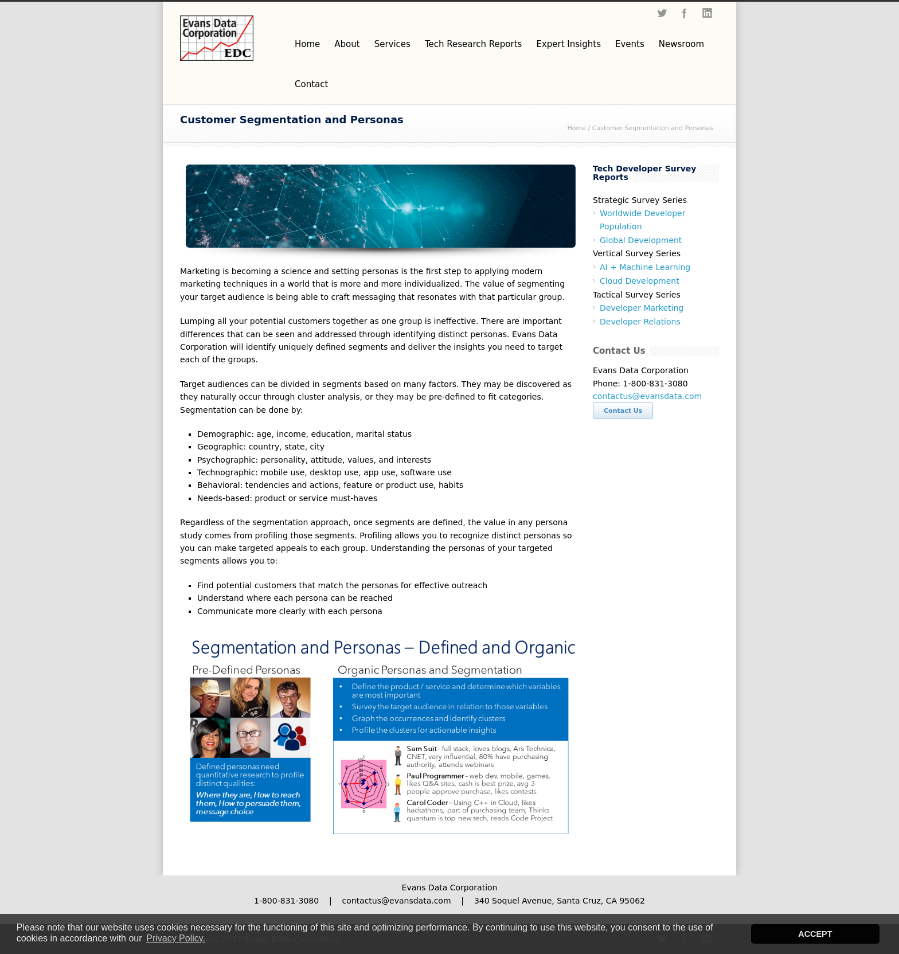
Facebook (684, 13)
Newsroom (681, 44)
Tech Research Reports (473, 44)
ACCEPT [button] (815, 934)
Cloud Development (639, 281)
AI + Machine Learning (645, 267)
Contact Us (623, 411)
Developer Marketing (641, 307)
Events (629, 44)
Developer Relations (640, 321)
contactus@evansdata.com (647, 396)
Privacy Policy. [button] (175, 938)
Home (307, 44)
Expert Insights (568, 44)
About (346, 44)
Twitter (661, 13)
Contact (311, 84)
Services (392, 44)
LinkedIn (707, 13)
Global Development (641, 240)
